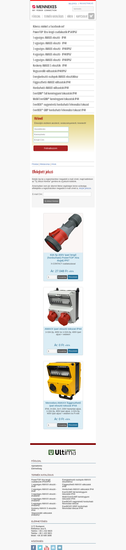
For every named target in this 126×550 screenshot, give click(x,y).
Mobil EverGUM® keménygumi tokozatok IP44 (56, 99)
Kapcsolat (82, 16)
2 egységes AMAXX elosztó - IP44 (49, 43)
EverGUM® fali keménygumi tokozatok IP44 (55, 93)
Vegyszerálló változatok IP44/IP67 (49, 71)
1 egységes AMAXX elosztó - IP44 (49, 38)
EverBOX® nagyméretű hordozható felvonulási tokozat (61, 105)
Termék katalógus (54, 16)
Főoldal (36, 16)
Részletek (73, 277)
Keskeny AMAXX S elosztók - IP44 (50, 66)
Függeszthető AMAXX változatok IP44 (51, 82)
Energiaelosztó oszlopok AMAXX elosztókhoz (55, 77)
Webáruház (45, 164)
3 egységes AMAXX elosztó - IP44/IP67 (52, 49)
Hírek (70, 16)
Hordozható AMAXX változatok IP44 (51, 88)
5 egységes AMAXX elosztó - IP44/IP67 (52, 60)
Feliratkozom (50, 148)
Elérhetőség (36, 469)
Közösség (37, 541)
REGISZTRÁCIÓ (86, 3)
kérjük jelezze (85, 188)
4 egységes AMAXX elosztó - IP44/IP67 (52, 54)
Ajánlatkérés (36, 466)
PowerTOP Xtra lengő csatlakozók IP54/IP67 (55, 32)
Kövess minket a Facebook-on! (48, 27)
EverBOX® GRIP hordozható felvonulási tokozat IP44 (59, 110)
